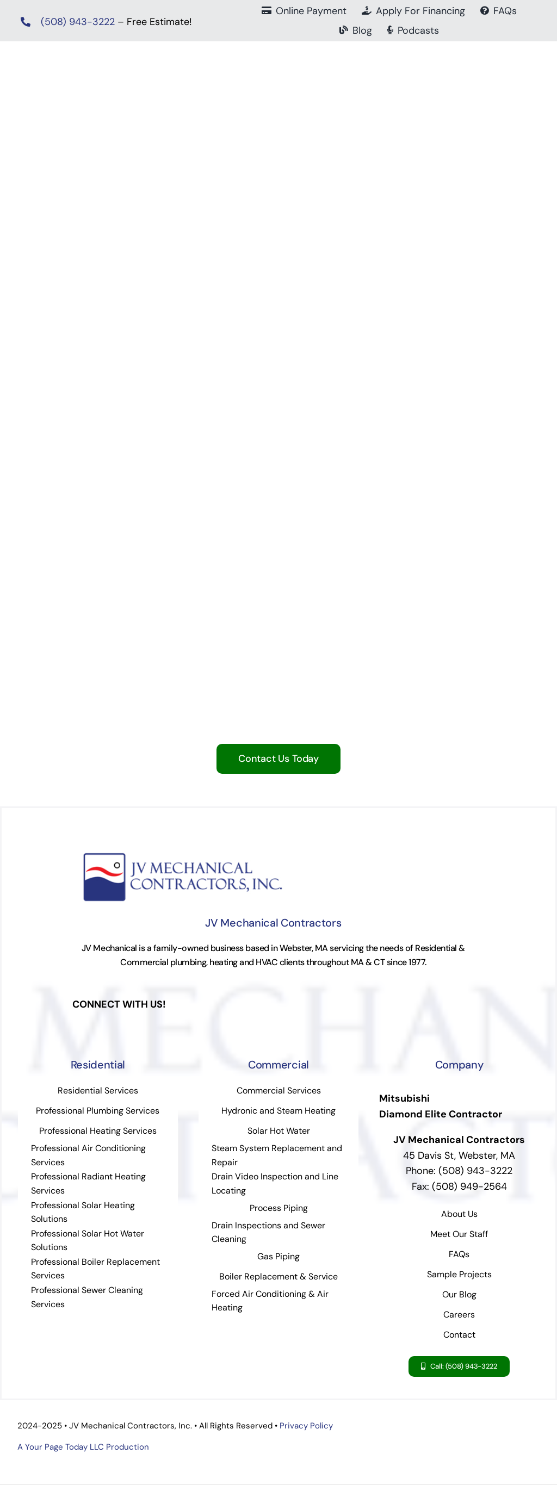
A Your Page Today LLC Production (83, 1446)
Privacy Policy (306, 1425)
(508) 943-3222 (78, 21)
